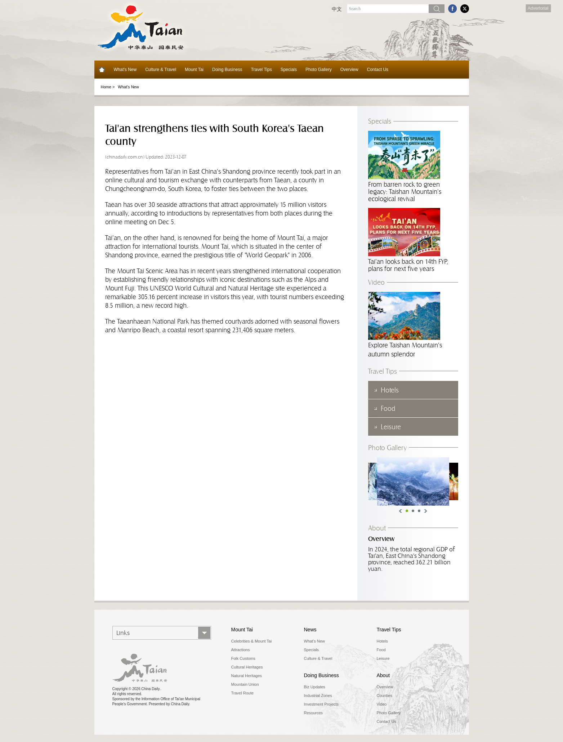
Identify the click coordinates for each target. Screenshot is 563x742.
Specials (289, 69)
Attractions (240, 650)
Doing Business (227, 69)
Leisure (383, 658)
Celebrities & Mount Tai (251, 641)
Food (381, 650)
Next (425, 511)
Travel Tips (261, 69)
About (377, 528)
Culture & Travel (160, 69)
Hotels (382, 641)
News (310, 629)
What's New (125, 69)
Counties (384, 695)
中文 (337, 9)
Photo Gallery (318, 69)
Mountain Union (245, 684)
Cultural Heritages (247, 667)
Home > (108, 87)
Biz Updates (314, 687)
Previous (400, 511)
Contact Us (377, 69)
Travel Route (242, 693)
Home (102, 70)
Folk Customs (243, 658)
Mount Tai (194, 69)
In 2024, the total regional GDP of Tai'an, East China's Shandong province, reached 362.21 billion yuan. (411, 559)
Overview (349, 69)
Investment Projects (321, 704)
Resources (313, 713)
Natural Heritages (246, 676)
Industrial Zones (318, 695)
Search (436, 8)
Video (376, 282)
